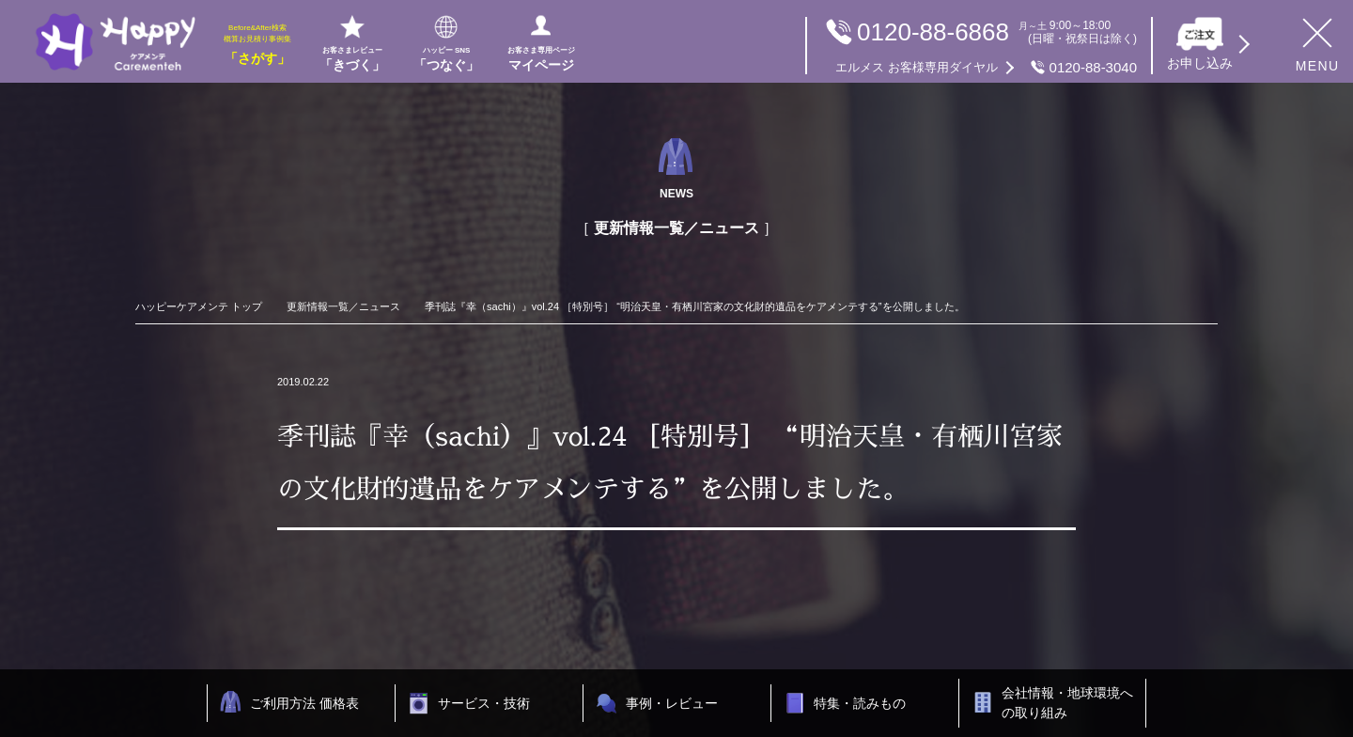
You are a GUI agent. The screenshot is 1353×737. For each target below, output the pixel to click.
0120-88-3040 (986, 67)
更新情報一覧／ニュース (343, 306)
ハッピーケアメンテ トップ (198, 306)
